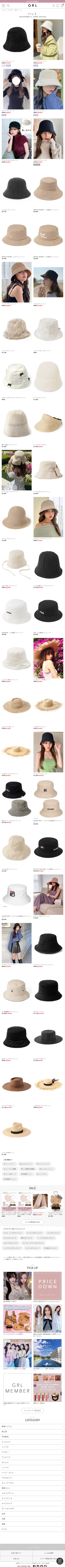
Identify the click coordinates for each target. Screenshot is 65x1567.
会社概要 (47, 1563)
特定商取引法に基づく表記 (38, 1563)
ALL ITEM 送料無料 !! (33, 1)
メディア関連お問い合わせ (49, 1559)
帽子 (16, 10)
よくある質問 (48, 1553)
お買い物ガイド (16, 1553)
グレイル (4, 10)
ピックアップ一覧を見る (32, 1410)
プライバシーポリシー (26, 1563)
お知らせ (16, 1559)
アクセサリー (10, 10)
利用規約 (18, 1563)
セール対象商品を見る (32, 1222)
